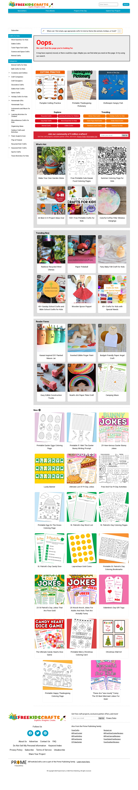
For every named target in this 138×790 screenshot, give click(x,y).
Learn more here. (83, 762)
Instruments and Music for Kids (20, 109)
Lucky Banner (49, 487)
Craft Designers (17, 81)
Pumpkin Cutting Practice (50, 103)
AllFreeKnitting (76, 736)
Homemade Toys (17, 105)
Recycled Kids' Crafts (19, 144)
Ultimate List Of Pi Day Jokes (81, 487)
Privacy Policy (81, 137)
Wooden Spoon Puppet (81, 306)
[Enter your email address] (85, 718)
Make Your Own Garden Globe (51, 178)
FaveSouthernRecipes (111, 742)
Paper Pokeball (81, 267)
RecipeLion (108, 730)
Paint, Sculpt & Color (18, 136)
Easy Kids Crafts (46, 121)
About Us (23, 741)
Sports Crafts (16, 152)
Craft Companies (17, 77)
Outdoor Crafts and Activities (18, 131)
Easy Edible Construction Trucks (51, 396)
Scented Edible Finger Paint (81, 355)
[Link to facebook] (30, 733)
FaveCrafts (75, 730)
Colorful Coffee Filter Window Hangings (112, 219)
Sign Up (124, 135)
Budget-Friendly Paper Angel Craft (112, 356)
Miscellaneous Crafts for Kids (20, 121)
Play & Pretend (16, 140)
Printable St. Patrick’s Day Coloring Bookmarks (114, 568)
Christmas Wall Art (114, 652)
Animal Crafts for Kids (19, 65)
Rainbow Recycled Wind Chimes (51, 268)
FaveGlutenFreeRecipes (112, 739)
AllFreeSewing (76, 739)
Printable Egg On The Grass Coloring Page (49, 526)
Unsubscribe (59, 750)
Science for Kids (117, 126)
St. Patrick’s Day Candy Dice (49, 566)
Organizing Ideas (17, 126)
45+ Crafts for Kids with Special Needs (112, 308)
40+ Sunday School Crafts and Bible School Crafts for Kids (51, 308)
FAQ (54, 741)
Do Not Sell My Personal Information (29, 745)
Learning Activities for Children (19, 115)
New (37, 410)
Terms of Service (44, 750)
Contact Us (45, 741)
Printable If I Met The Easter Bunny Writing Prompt (82, 447)
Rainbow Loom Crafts (94, 126)
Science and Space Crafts (20, 52)
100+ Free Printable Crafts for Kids (82, 219)
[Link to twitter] (38, 733)
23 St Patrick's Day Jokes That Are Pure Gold (50, 609)
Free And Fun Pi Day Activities (114, 487)
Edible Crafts (16, 44)
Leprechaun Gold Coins (82, 566)
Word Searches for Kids (19, 40)
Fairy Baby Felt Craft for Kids (112, 267)
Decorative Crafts (17, 85)
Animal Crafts (16, 56)
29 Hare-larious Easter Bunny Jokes (113, 447)
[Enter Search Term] (108, 4)
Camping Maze (112, 395)
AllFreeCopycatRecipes (112, 736)
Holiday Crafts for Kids (19, 97)
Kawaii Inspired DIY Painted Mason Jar (51, 356)
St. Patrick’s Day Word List (81, 525)
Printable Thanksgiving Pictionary (81, 104)
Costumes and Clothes (19, 73)
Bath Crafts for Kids (18, 69)
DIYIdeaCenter (76, 742)
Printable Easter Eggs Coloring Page (50, 447)
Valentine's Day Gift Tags (113, 607)
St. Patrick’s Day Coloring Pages (113, 525)
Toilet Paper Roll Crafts (19, 48)
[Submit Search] (126, 4)
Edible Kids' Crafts (17, 89)
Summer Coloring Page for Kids (112, 179)
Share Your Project (37, 754)
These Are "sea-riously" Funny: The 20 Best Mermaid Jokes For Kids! (106, 696)
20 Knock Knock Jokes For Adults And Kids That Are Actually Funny (81, 610)
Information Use (92, 137)
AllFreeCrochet (76, 733)
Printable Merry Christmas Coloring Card (82, 653)
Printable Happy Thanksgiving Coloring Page (57, 694)
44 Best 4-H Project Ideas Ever (51, 218)
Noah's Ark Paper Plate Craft (81, 395)
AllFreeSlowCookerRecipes (113, 733)
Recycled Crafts (46, 116)
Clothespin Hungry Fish (113, 103)
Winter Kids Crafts (94, 116)
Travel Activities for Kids (20, 156)
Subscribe (14, 30)
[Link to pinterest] (45, 733)
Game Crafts (15, 93)
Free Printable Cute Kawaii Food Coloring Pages (82, 179)
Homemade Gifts (17, 101)
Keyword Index (55, 745)
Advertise (33, 741)
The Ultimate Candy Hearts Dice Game (49, 653)
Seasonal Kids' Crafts (19, 148)
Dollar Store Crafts (117, 121)
